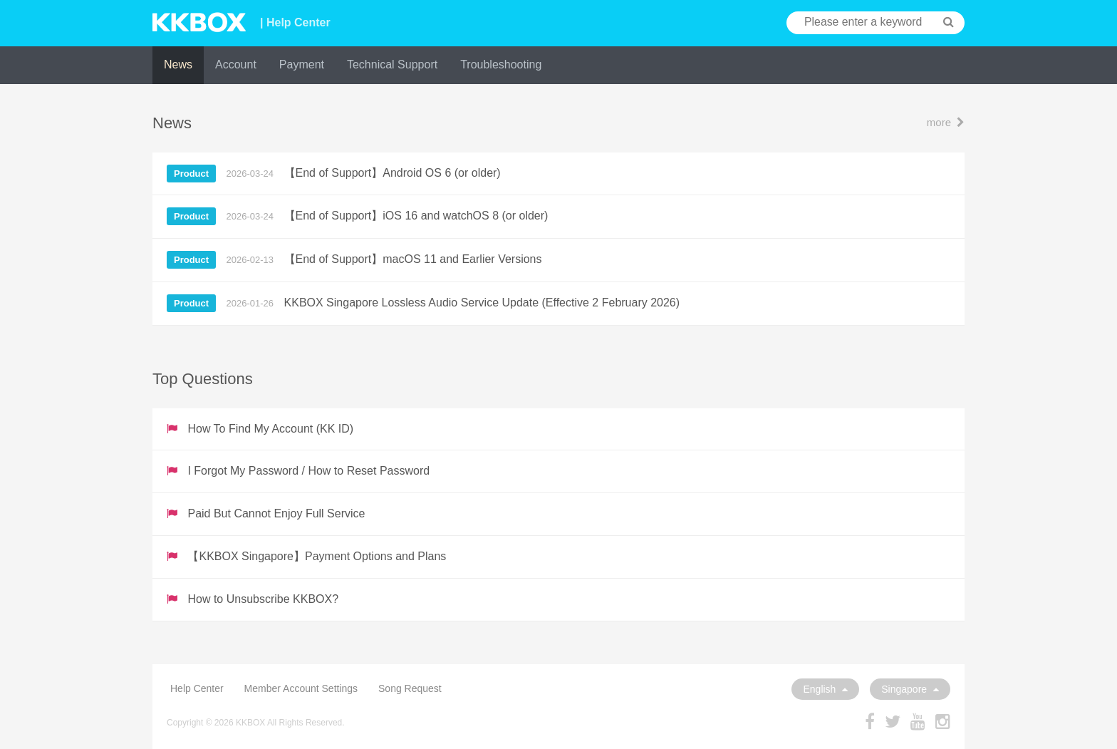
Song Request (410, 688)
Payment (301, 64)
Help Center (197, 688)
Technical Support (392, 64)
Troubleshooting (500, 64)
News (178, 64)
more (946, 122)
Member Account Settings (301, 688)
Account (235, 64)
